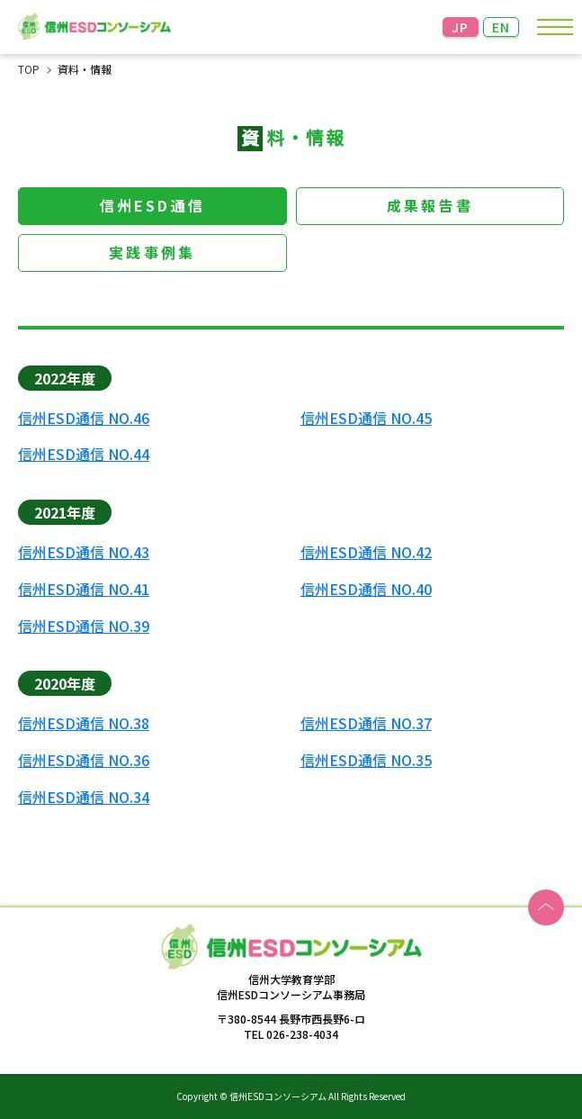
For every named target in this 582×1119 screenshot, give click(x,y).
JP (461, 27)
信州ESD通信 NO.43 (83, 552)
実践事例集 (152, 252)
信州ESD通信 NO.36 (83, 760)
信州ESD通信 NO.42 (366, 552)
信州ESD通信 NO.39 (83, 626)
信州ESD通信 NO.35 (366, 760)
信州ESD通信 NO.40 (366, 589)
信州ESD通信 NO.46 (83, 418)
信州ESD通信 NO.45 (366, 418)
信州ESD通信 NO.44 (83, 454)
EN (501, 27)
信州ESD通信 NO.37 (366, 723)
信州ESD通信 (152, 205)
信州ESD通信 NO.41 (83, 589)
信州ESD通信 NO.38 (83, 723)
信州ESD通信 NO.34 (83, 797)
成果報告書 (430, 205)
